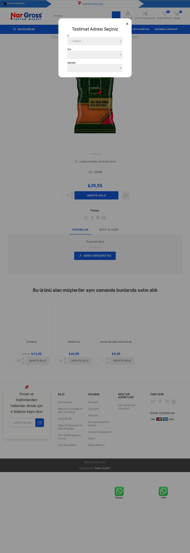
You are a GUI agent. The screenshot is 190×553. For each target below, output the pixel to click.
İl (68, 35)
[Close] (127, 23)
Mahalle (72, 62)
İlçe (69, 49)
